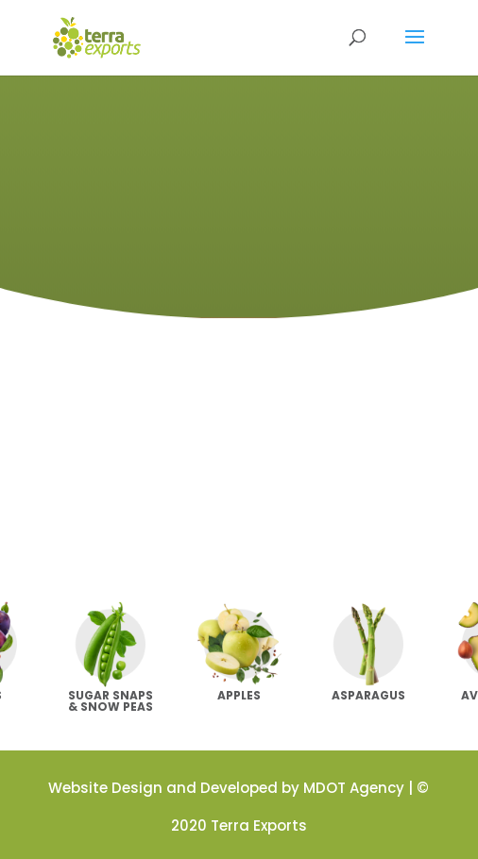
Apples (239, 695)
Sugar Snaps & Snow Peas (110, 701)
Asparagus (368, 695)
